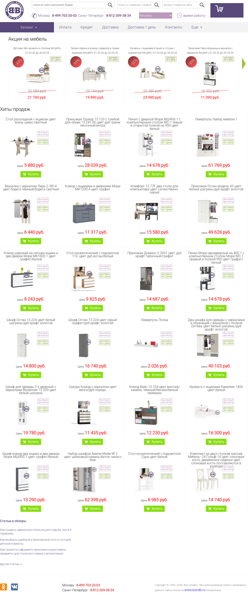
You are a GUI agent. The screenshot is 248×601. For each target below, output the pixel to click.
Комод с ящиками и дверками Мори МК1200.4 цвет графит (92, 187)
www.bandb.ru (194, 590)
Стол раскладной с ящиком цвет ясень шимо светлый (31, 120)
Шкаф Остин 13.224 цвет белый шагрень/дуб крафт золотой (31, 321)
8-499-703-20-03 (64, 16)
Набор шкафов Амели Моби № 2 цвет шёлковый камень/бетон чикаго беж (92, 457)
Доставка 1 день (142, 27)
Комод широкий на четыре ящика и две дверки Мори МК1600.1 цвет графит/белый (31, 256)
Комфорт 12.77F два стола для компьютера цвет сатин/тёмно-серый (154, 189)
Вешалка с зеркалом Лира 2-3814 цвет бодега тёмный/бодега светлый (31, 187)
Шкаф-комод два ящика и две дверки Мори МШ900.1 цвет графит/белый (31, 455)
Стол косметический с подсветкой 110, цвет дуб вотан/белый (92, 254)
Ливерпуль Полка (154, 320)
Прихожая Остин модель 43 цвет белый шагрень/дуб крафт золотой (216, 187)
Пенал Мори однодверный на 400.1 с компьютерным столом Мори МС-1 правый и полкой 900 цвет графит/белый (216, 257)
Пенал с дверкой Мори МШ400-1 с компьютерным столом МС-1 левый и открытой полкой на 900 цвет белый (154, 124)
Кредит (87, 27)
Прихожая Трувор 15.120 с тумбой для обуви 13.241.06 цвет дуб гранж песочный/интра (92, 122)
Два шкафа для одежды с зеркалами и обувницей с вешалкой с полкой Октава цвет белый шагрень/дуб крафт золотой (216, 324)
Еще (194, 27)
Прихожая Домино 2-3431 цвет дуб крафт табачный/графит (154, 254)
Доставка (110, 27)
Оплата (65, 27)
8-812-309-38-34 (118, 16)
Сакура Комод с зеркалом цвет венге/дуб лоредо (93, 388)
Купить (33, 174)
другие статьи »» (11, 564)
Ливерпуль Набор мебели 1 (216, 119)
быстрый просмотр (43, 133)
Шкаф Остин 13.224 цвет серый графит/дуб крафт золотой (92, 321)
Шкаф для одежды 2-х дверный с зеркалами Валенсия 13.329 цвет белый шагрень (30, 390)
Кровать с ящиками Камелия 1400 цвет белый (216, 388)
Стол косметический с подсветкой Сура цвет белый (154, 455)
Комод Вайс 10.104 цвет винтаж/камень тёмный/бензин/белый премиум (154, 390)
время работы (194, 16)
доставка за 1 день (55, 59)
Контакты (173, 27)
